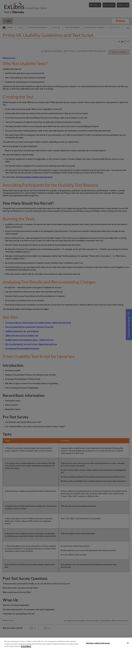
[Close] (128, 643)
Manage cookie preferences (98, 643)
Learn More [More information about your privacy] (26, 646)
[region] (66, 643)
